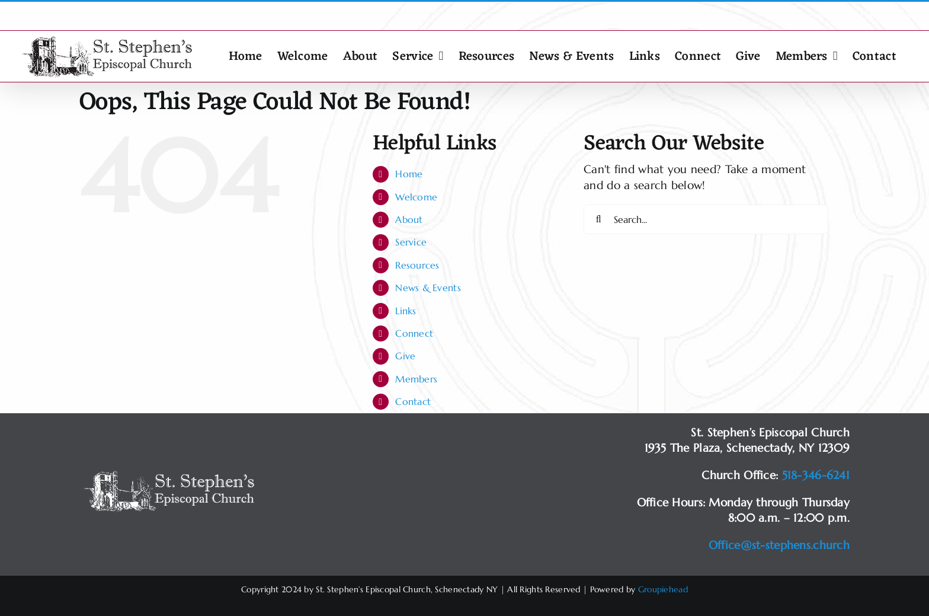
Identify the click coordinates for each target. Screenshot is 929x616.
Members (416, 379)
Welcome (416, 197)
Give (405, 356)
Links (405, 311)
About (408, 219)
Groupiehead (663, 589)
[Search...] (706, 219)
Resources (417, 265)
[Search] (598, 219)
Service (411, 242)
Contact (413, 401)
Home (408, 174)
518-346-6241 (816, 475)
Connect (414, 333)
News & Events (428, 287)
